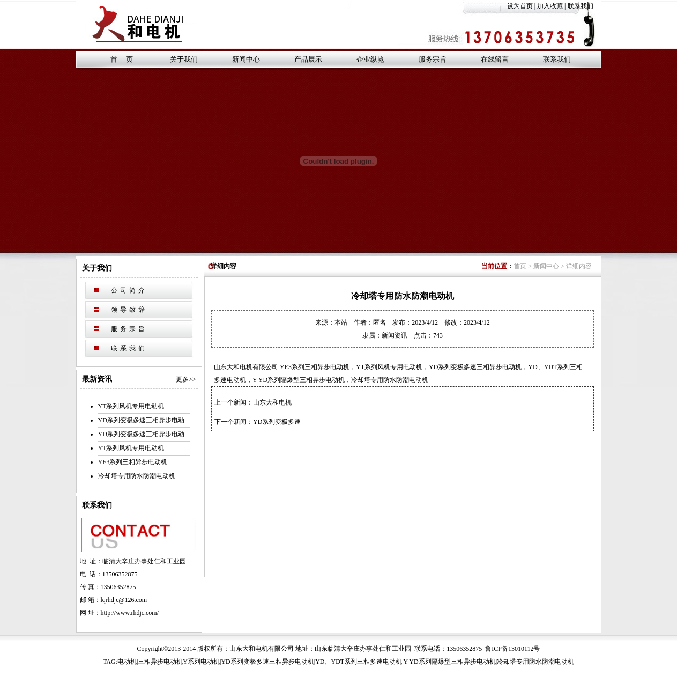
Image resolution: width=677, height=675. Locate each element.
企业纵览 (370, 59)
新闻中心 (246, 59)
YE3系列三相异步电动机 (133, 462)
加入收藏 (550, 6)
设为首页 (520, 6)
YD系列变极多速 (277, 421)
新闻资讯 (394, 335)
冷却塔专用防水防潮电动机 (136, 476)
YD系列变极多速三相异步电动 (141, 420)
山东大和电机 (272, 402)
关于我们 (184, 59)
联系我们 (584, 6)
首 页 (121, 59)
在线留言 (495, 59)
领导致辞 (129, 309)
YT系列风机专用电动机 (131, 406)
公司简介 (129, 290)
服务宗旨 (433, 59)
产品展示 (308, 59)
